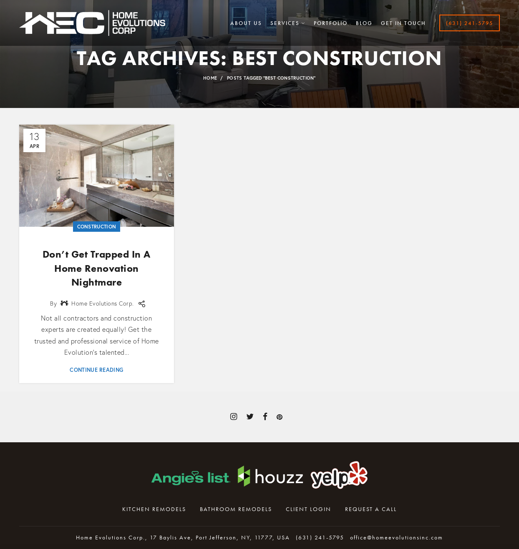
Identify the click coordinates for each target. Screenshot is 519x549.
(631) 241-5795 (320, 537)
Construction (96, 226)
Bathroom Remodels (236, 509)
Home (210, 78)
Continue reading (96, 370)
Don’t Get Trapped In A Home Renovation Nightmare (97, 268)
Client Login (308, 509)
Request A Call (371, 509)
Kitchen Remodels (154, 509)
